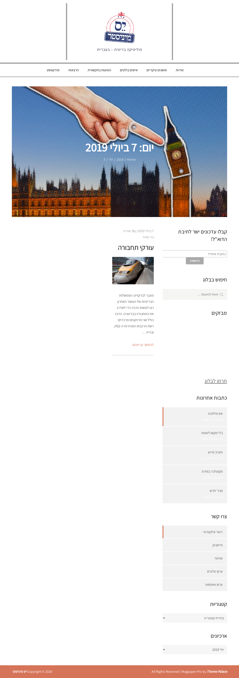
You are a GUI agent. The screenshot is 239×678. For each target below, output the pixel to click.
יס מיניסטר (19, 671)
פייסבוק (217, 545)
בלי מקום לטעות (212, 433)
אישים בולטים (129, 70)
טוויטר (218, 558)
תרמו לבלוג (216, 380)
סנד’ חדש (216, 490)
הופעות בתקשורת (99, 70)
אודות (180, 70)
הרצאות (73, 70)
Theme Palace (217, 671)
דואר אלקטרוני (213, 532)
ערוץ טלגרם (215, 571)
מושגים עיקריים (157, 70)
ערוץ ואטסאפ (214, 584)
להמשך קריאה (142, 344)
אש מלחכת (215, 413)
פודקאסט (53, 70)
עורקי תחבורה (136, 247)
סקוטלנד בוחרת (212, 471)
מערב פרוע (215, 452)
